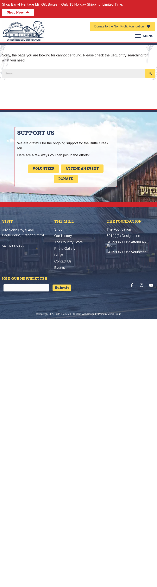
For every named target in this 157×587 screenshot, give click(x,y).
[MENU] (144, 36)
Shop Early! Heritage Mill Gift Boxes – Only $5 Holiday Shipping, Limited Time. (62, 4)
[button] (122, 26)
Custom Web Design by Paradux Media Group (97, 314)
